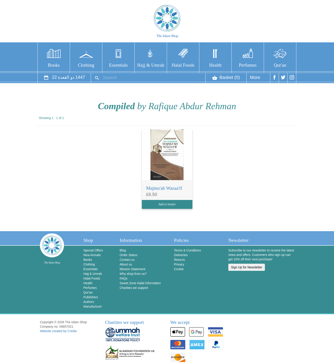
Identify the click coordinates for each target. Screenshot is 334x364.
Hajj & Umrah (150, 65)
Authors (88, 302)
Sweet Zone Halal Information (140, 283)
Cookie (179, 269)
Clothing (86, 65)
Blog (123, 250)
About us (126, 264)
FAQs (123, 278)
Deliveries (181, 255)
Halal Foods (183, 65)
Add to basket (167, 204)
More (255, 79)
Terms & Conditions (187, 250)
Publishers (90, 297)
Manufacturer (92, 306)
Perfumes (247, 65)
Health (215, 65)
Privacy (179, 264)
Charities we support (134, 288)
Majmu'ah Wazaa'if (164, 188)
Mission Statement (132, 269)
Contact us (127, 259)
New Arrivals (92, 255)
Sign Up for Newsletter (246, 267)
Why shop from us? (133, 274)
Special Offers (93, 250)
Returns (179, 259)
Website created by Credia (58, 331)
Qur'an (280, 65)
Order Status (128, 255)
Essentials (118, 65)
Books (54, 65)
